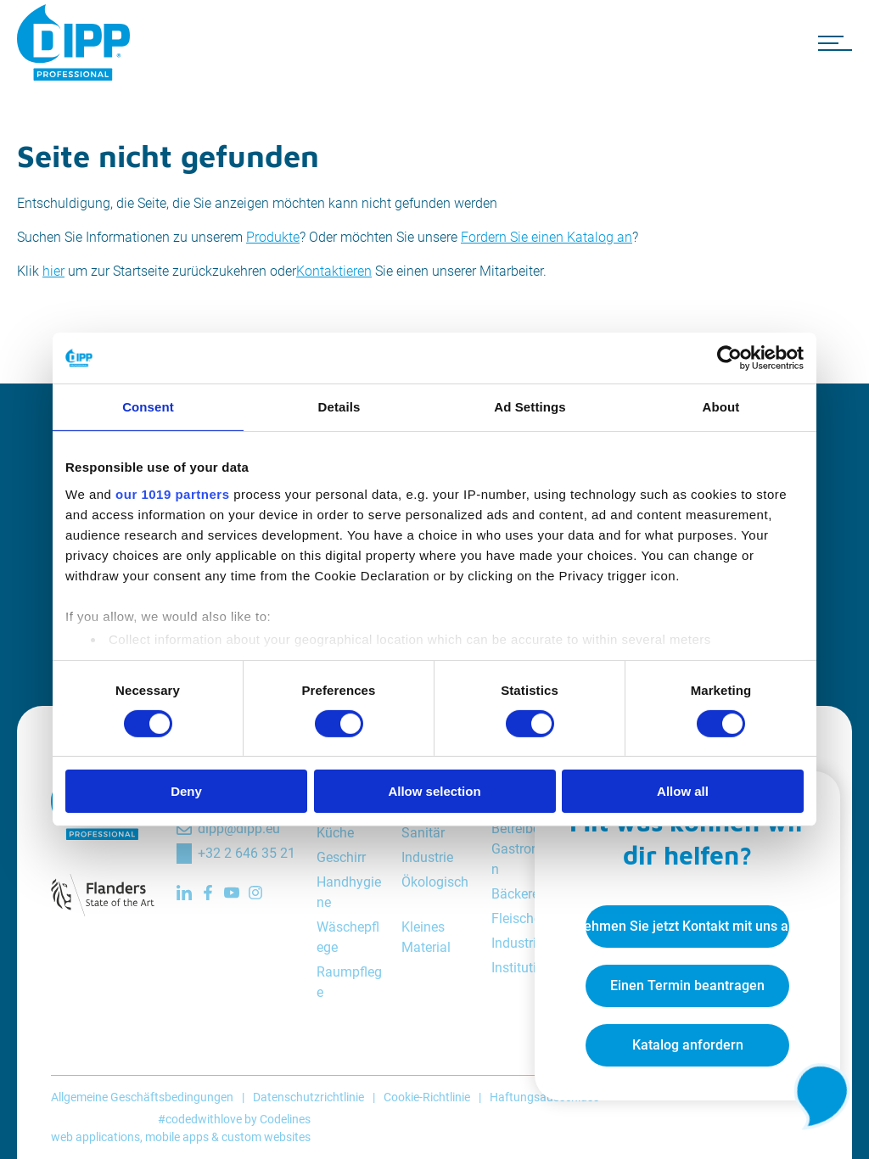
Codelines (285, 1119)
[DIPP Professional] (76, 42)
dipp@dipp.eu (239, 828)
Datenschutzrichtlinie (308, 1097)
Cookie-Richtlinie (427, 1097)
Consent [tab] (148, 407)
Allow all (683, 791)
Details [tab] (339, 407)
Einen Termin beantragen (687, 985)
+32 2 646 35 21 (246, 853)
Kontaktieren (334, 271)
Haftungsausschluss (544, 1097)
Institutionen (528, 968)
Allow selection (434, 791)
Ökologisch (434, 882)
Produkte (273, 237)
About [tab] (721, 407)
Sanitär (423, 833)
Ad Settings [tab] (529, 407)
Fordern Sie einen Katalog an (546, 237)
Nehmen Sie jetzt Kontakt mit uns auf (687, 926)
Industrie (427, 857)
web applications (95, 1137)
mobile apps (177, 1137)
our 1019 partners (172, 493)
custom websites (266, 1137)
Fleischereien (530, 918)
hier (53, 271)
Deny (186, 791)
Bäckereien (524, 894)
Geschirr (341, 857)
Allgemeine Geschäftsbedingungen (142, 1097)
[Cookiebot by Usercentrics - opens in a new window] (729, 358)
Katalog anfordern (687, 1045)
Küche (335, 833)
